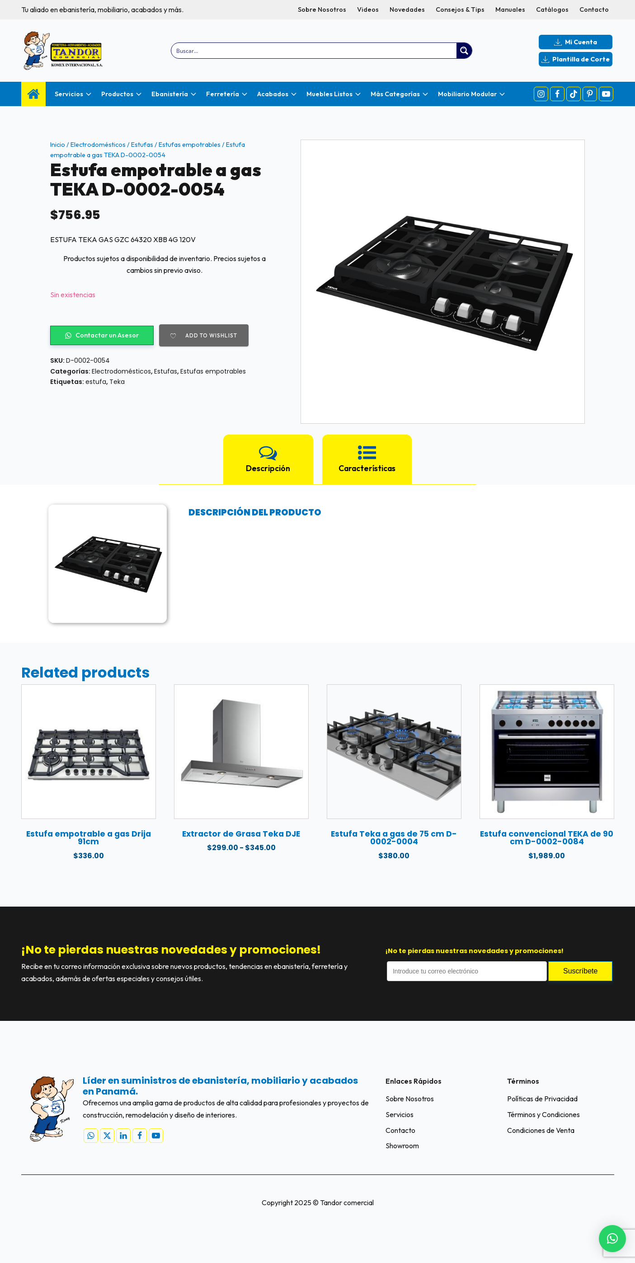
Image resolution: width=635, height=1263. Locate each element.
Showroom (402, 1146)
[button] (612, 1238)
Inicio (57, 144)
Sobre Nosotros (322, 9)
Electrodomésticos (98, 144)
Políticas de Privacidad (542, 1098)
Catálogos (552, 9)
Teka (117, 381)
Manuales (510, 9)
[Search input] (314, 50)
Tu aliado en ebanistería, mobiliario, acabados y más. (102, 9)
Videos (368, 9)
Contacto (594, 9)
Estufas (142, 144)
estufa (95, 381)
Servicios (400, 1114)
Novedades (407, 9)
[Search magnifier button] (464, 50)
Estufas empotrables (190, 144)
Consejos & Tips (460, 9)
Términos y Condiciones (543, 1114)
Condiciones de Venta (540, 1130)
